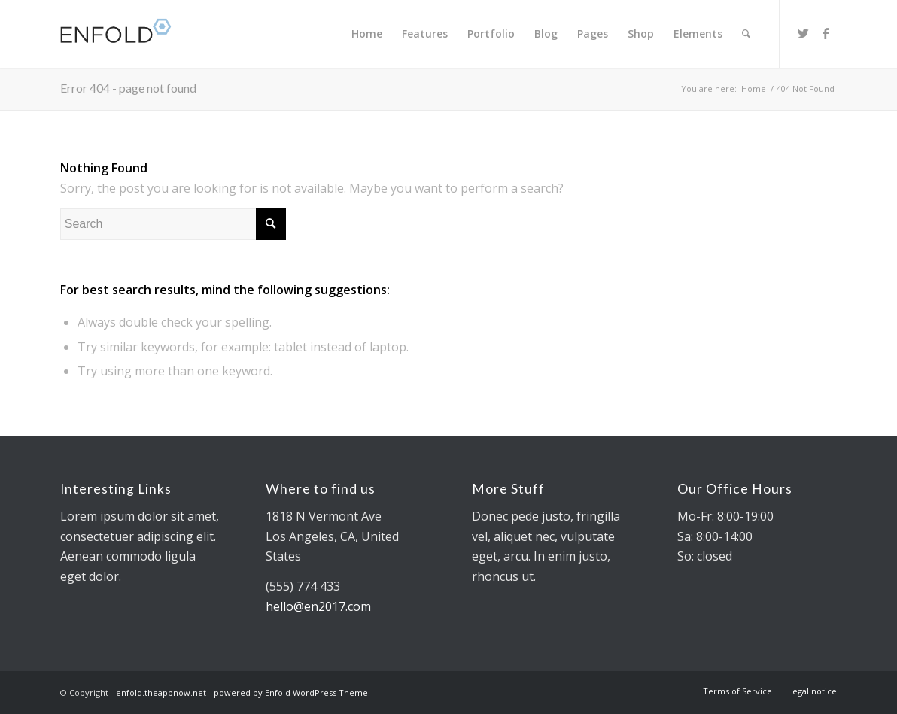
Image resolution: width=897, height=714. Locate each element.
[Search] (746, 34)
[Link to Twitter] (803, 33)
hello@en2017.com (318, 606)
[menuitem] (367, 34)
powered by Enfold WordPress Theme (291, 692)
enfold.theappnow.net (161, 692)
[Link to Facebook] (825, 33)
